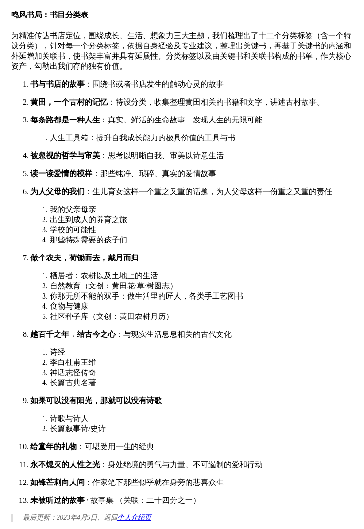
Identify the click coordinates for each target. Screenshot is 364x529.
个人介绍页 (134, 517)
